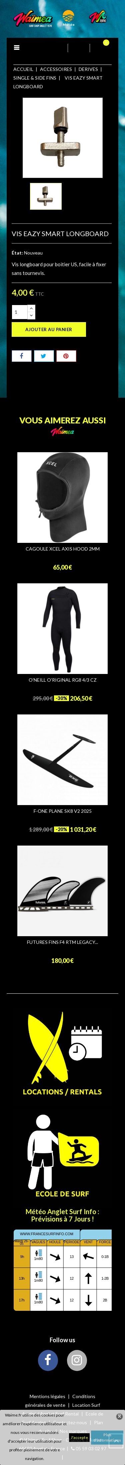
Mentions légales (48, 1396)
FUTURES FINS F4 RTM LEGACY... (62, 942)
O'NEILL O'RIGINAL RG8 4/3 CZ (63, 680)
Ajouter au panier (48, 329)
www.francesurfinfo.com (46, 1234)
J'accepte (79, 1437)
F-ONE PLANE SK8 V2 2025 (63, 811)
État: (17, 253)
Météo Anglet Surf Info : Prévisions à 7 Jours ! (62, 1215)
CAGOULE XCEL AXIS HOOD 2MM (63, 549)
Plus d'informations (107, 1437)
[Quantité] (20, 312)
